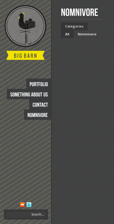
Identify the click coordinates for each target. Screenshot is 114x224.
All (67, 34)
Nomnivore (87, 34)
